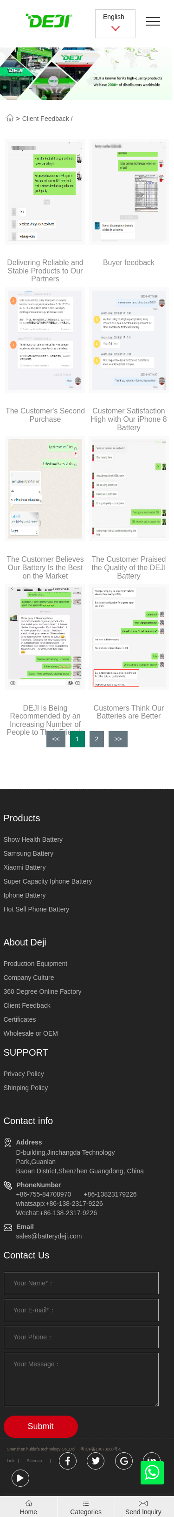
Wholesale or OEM (31, 1033)
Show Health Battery (33, 839)
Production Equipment (36, 963)
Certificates (20, 1019)
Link (10, 1460)
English (115, 22)
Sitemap (34, 1460)
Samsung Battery (28, 853)
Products (22, 818)
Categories (86, 1512)
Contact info (28, 1121)
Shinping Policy (26, 1087)
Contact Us (27, 1255)
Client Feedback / (47, 118)
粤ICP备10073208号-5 (100, 1449)
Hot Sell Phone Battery (37, 909)
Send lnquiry (143, 1512)
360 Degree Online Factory (43, 991)
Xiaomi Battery (25, 867)
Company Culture (29, 977)
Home (28, 1512)
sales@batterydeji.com (49, 1236)
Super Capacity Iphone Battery (48, 881)
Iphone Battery (25, 895)
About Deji (25, 942)
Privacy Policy (24, 1074)
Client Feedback (27, 1005)
